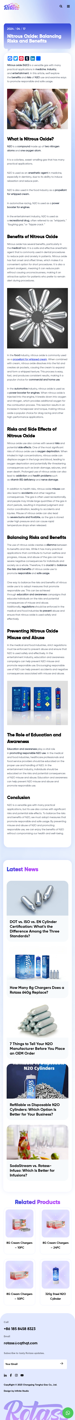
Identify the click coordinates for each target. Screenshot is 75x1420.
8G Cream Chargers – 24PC (56, 1245)
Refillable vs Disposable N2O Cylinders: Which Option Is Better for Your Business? (35, 1109)
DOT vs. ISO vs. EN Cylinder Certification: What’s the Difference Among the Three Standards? (34, 929)
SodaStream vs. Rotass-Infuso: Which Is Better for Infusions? (32, 1170)
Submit (62, 1363)
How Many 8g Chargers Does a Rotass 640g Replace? (37, 990)
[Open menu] (68, 6)
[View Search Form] (61, 6)
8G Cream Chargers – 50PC (19, 1296)
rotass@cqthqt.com (20, 1343)
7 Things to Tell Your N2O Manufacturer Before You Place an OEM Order (37, 1048)
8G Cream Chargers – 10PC (19, 1245)
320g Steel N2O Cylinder (55, 1296)
